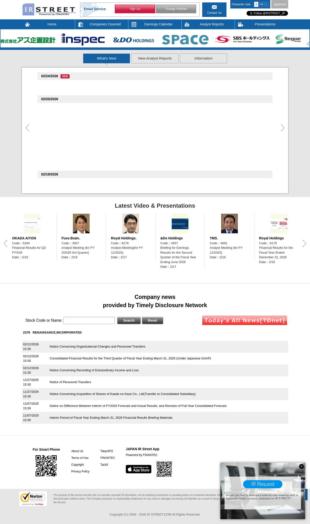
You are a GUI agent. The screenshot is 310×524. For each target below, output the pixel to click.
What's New (74, 58)
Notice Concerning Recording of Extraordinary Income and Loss (94, 370)
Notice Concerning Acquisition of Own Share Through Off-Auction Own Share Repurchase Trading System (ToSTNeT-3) (133, 113)
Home (51, 24)
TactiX (104, 464)
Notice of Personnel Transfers (70, 382)
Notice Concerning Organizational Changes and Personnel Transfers (97, 346)
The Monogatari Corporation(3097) (68, 183)
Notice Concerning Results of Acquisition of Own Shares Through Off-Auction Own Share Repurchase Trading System (132, 90)
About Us (77, 451)
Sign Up (135, 9)
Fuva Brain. (71, 238)
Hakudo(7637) (52, 160)
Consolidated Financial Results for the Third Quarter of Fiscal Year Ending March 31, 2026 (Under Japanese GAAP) (130, 358)
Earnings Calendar (159, 24)
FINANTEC (107, 458)
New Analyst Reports (155, 58)
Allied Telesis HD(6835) (59, 147)
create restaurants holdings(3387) (67, 120)
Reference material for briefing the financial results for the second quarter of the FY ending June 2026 (120, 188)
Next (283, 127)
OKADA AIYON (24, 238)
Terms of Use (79, 458)
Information (236, 58)
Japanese (279, 4)
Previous (27, 127)
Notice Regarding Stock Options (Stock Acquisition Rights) (90, 152)
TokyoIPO (106, 451)
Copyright (77, 464)
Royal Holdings (271, 238)
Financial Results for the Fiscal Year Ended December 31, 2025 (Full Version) (104, 139)
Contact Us (214, 13)
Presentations (265, 24)
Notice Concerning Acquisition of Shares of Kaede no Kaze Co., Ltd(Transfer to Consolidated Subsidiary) (123, 394)
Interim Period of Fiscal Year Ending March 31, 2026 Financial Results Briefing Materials (111, 417)
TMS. (214, 238)
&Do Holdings (171, 238)
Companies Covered (105, 24)
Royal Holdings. (124, 238)
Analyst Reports (212, 24)
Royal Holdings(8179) (58, 134)
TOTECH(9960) (53, 84)
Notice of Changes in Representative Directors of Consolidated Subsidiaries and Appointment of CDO (120, 126)
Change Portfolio (176, 9)
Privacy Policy (80, 471)
